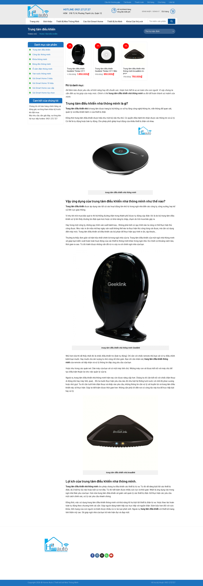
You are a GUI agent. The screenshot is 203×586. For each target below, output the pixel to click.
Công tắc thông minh (41, 54)
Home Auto (48, 582)
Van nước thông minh (41, 74)
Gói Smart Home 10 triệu (43, 83)
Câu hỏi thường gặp (112, 2)
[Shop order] (159, 31)
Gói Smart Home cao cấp (43, 88)
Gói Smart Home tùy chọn (43, 93)
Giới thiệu (47, 21)
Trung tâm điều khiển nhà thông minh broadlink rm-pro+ (133, 71)
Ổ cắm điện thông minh (42, 69)
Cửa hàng (161, 2)
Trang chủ (34, 21)
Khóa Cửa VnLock (134, 21)
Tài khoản (127, 2)
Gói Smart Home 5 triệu (42, 78)
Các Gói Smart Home (93, 21)
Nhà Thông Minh (71, 582)
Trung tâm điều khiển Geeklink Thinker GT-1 (76, 70)
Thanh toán (139, 2)
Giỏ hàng (150, 2)
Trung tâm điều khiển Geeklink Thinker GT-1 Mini (106, 70)
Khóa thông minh (39, 59)
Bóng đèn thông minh (41, 64)
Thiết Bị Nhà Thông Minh (67, 21)
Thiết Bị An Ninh (114, 21)
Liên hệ (171, 2)
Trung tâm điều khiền (41, 50)
